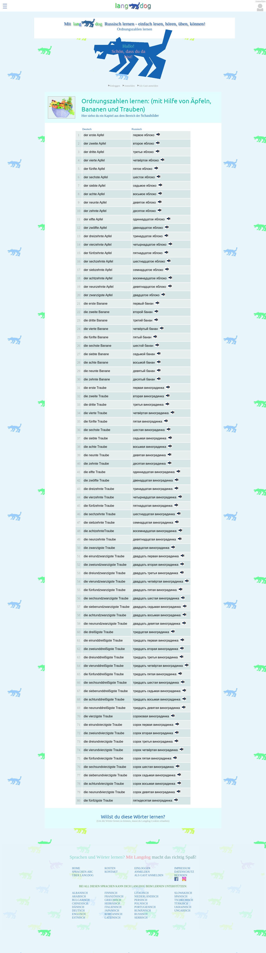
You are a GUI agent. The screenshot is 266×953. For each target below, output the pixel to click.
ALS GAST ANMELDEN (148, 875)
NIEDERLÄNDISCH (146, 896)
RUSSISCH (140, 914)
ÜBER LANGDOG (83, 875)
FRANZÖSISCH (114, 896)
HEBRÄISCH (112, 903)
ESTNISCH (78, 917)
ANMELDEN (142, 871)
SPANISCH (180, 896)
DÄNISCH (78, 907)
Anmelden (128, 85)
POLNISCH (141, 903)
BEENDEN (180, 875)
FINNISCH (111, 892)
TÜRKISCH (181, 903)
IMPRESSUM (182, 868)
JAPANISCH (112, 910)
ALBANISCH (80, 892)
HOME (76, 868)
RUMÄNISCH (142, 910)
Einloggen (114, 85)
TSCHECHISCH (183, 900)
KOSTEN (110, 868)
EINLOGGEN (142, 868)
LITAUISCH (141, 892)
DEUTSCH (78, 910)
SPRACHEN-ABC (82, 871)
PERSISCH (140, 900)
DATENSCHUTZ (184, 871)
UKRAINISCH (182, 907)
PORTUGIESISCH (144, 907)
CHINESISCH (80, 903)
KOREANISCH (113, 914)
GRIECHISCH (113, 900)
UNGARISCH (182, 910)
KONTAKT (111, 871)
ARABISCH (79, 896)
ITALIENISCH (113, 907)
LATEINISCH (113, 917)
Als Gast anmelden (147, 85)
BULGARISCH (81, 900)
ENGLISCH (79, 914)
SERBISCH (140, 917)
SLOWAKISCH (183, 892)
